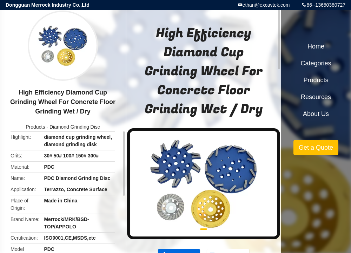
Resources (316, 96)
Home (315, 46)
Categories (315, 63)
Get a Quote (316, 147)
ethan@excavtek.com (266, 5)
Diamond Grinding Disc (74, 127)
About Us (316, 113)
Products (35, 127)
